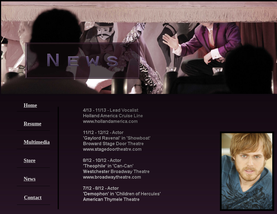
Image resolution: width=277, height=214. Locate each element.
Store (29, 160)
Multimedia (37, 142)
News (30, 179)
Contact (33, 197)
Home (30, 105)
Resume (32, 124)
